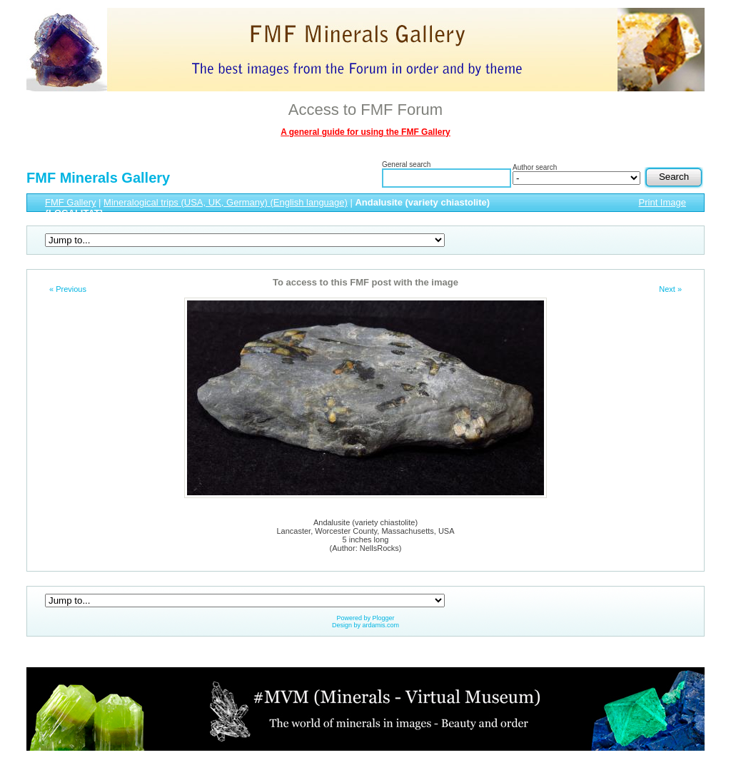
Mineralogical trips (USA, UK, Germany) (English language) (226, 202)
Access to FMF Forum (365, 109)
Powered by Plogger (365, 618)
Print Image (662, 202)
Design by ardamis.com (365, 625)
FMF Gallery (70, 202)
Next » (670, 289)
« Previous (67, 289)
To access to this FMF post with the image (365, 282)
